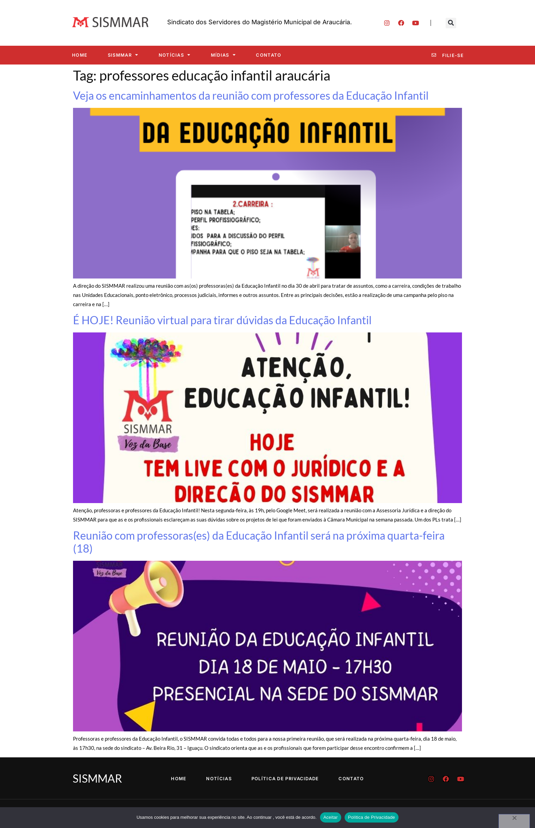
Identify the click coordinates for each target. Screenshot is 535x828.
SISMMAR (123, 55)
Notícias (175, 55)
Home (79, 55)
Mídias (223, 55)
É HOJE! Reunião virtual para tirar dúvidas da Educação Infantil (222, 320)
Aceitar (330, 817)
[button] (451, 23)
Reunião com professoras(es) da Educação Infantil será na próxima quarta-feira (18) (259, 542)
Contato (268, 55)
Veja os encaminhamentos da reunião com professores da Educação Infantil (251, 95)
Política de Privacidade (285, 778)
